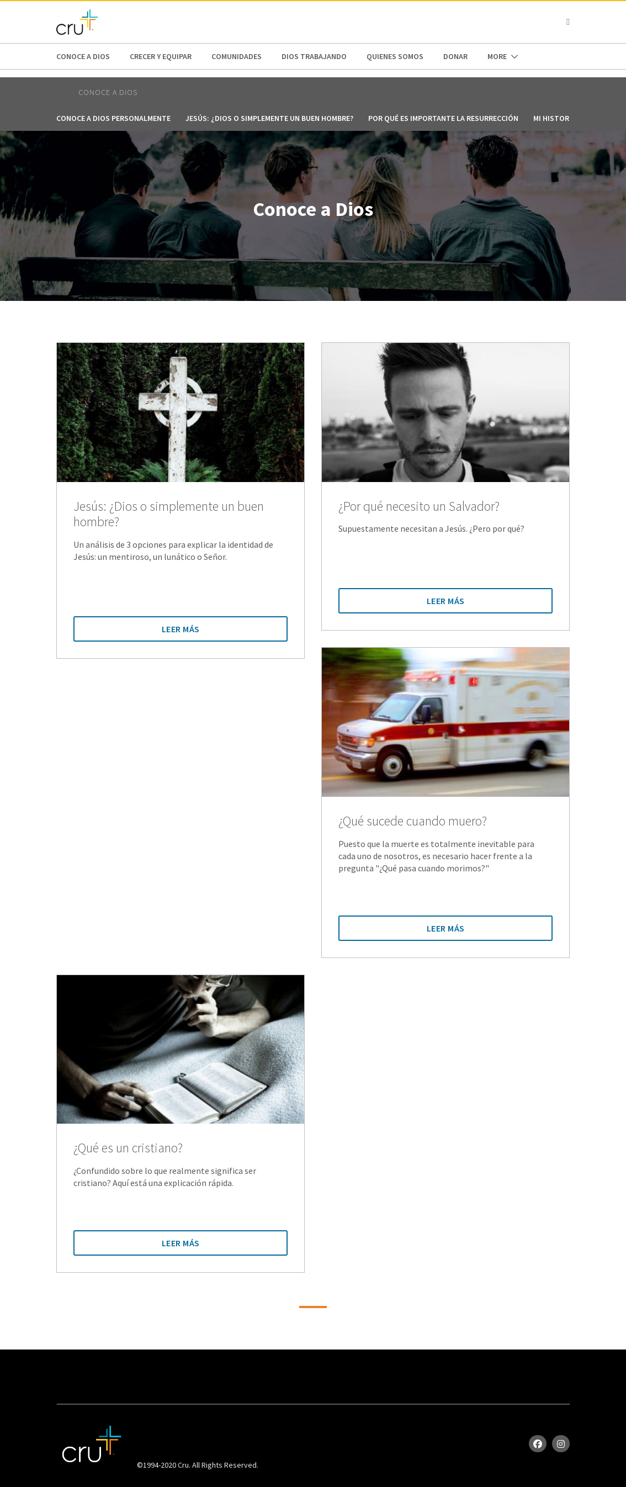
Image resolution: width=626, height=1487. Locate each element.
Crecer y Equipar (161, 56)
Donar (455, 56)
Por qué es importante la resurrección (443, 118)
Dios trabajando (314, 56)
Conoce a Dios (83, 56)
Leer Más (181, 628)
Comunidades (236, 56)
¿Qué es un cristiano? (128, 1148)
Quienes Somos (395, 56)
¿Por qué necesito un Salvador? (419, 507)
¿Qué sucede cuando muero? (412, 821)
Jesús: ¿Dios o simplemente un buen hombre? (269, 118)
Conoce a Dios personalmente (113, 118)
